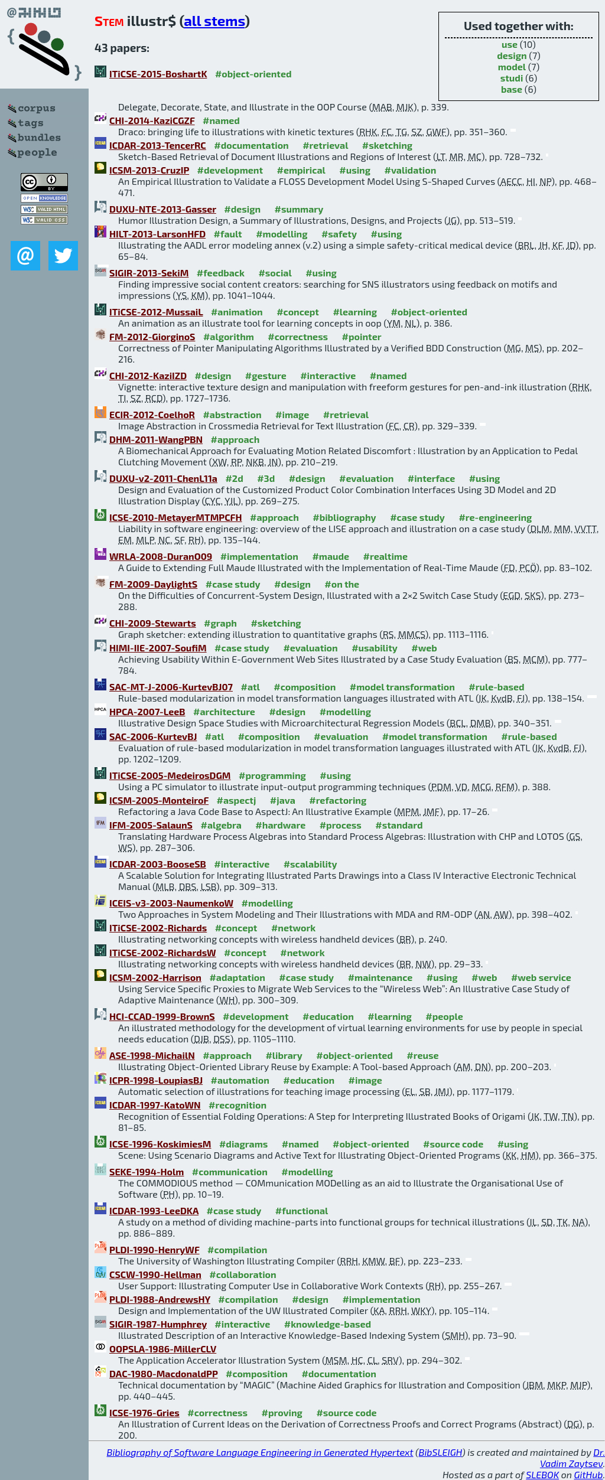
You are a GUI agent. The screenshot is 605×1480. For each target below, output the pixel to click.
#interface (431, 478)
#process (341, 824)
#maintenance (380, 977)
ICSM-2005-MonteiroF (159, 800)
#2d (234, 478)
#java (282, 800)
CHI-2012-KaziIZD (148, 375)
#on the (341, 583)
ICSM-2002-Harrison (155, 977)
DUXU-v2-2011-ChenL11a (163, 478)
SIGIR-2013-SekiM (148, 272)
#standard (398, 824)
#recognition (237, 1104)
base (511, 88)
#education (328, 1016)
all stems (214, 20)
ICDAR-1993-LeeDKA (154, 1210)
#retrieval (325, 145)
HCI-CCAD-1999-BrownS (162, 1016)
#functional (301, 1210)
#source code (453, 1143)
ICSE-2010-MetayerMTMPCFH (175, 517)
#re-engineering (495, 517)
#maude (330, 556)
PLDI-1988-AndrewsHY (159, 1299)
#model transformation (402, 686)
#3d (266, 478)
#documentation (251, 145)
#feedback (221, 272)
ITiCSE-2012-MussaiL (156, 311)
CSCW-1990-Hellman (155, 1274)
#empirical (301, 169)
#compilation (237, 1249)
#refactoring (337, 800)
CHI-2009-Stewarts (152, 622)
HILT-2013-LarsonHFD (157, 233)
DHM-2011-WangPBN (156, 439)
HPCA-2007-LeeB (147, 711)
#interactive (328, 375)
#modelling (281, 233)
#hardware (280, 824)
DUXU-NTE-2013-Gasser (162, 208)
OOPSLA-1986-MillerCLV (162, 1348)
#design (242, 208)
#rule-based (496, 686)
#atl (249, 686)
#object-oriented (253, 73)
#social (274, 272)
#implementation (259, 556)
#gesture (266, 375)
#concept (298, 311)
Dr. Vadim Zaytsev (572, 1457)
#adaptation (237, 977)
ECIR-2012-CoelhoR (152, 414)
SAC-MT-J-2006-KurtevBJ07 (171, 686)
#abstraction (232, 414)
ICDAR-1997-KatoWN (155, 1104)
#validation (410, 169)
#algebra (220, 824)
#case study (417, 517)
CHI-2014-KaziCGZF (152, 120)
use (510, 44)
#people (444, 1016)
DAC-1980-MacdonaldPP (163, 1373)
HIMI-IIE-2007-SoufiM (158, 647)
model (512, 66)
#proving (282, 1412)
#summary (299, 208)
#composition (305, 686)
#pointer (362, 336)
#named (221, 120)
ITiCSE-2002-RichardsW (162, 952)
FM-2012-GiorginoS (152, 336)
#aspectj (236, 800)
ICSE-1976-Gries (144, 1412)
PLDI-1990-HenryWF (154, 1249)
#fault (228, 233)
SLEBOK (542, 1474)
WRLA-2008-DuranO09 (160, 556)
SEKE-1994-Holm (146, 1171)
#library (283, 1055)
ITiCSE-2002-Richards (158, 927)
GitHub (588, 1474)
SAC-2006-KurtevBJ (153, 736)
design (511, 55)
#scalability (310, 863)
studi (511, 77)
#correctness (298, 336)
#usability (375, 647)
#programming (272, 775)
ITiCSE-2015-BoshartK (158, 73)
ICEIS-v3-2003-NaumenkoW (171, 902)
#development (230, 169)
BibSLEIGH (440, 1452)
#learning (355, 311)
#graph (220, 622)
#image (292, 414)
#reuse (422, 1055)
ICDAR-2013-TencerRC (157, 145)
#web (424, 647)
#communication (230, 1171)
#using (354, 169)
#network (293, 927)
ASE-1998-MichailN (152, 1055)
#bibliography (344, 517)
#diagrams (243, 1143)
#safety (339, 233)
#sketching (387, 145)
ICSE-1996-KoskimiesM (160, 1143)
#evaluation (366, 478)
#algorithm (228, 336)
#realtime (385, 556)
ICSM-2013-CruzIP (149, 169)
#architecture (224, 711)
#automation (240, 1079)
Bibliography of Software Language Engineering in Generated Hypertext (260, 1452)
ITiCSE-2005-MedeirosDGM (170, 775)
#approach (235, 439)
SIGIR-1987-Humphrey (158, 1323)
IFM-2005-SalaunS (151, 824)
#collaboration (242, 1274)
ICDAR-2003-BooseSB (157, 863)
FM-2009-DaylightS (153, 583)
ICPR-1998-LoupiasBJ (156, 1079)
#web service (541, 977)
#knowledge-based (327, 1323)
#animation (237, 311)
